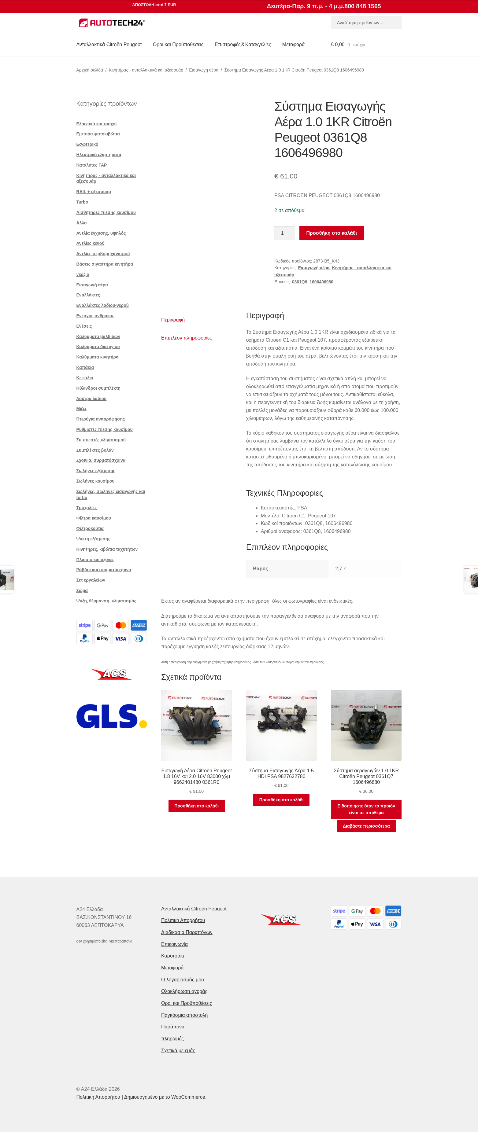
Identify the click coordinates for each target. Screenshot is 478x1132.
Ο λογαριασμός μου (182, 979)
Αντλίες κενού (90, 243)
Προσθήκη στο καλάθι (331, 233)
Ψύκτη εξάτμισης (93, 538)
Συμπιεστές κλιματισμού (101, 439)
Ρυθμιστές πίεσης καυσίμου (104, 429)
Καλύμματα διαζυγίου (98, 346)
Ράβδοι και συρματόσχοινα (103, 569)
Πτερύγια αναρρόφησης (100, 419)
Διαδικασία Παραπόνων (187, 932)
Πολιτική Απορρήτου (183, 920)
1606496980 (321, 281)
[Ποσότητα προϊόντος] (284, 233)
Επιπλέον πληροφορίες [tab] (186, 337)
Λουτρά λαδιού (91, 398)
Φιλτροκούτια (90, 528)
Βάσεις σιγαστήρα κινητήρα (104, 264)
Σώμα (82, 590)
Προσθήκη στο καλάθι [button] (196, 805)
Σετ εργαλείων (91, 580)
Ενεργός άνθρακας (95, 315)
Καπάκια (85, 367)
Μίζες (81, 408)
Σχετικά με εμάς (178, 1050)
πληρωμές (172, 1038)
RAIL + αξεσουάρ (93, 191)
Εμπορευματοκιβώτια (98, 133)
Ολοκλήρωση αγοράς (184, 991)
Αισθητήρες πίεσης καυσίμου (106, 212)
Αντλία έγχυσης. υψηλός (101, 233)
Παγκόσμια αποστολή (184, 1015)
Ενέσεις (84, 326)
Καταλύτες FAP (91, 165)
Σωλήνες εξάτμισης (96, 470)
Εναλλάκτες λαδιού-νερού (102, 305)
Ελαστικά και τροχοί (96, 123)
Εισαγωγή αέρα (203, 70)
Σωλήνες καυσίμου (95, 481)
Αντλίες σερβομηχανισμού (103, 253)
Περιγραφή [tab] (173, 319)
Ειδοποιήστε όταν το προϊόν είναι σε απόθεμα (366, 809)
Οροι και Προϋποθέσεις (178, 44)
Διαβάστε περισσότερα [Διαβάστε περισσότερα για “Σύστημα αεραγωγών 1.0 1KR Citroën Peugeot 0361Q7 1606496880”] (366, 826)
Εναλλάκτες (88, 294)
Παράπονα (172, 1026)
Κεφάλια (85, 377)
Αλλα (81, 222)
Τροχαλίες (86, 507)
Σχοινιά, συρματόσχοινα (101, 460)
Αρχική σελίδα (89, 70)
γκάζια (82, 274)
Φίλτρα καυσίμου (93, 518)
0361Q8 (299, 281)
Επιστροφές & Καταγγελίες (243, 44)
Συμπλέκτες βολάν (95, 450)
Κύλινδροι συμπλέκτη (98, 388)
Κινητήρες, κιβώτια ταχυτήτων (107, 549)
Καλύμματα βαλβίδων (98, 336)
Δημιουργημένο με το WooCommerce (164, 1097)
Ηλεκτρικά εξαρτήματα (98, 154)
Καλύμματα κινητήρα (97, 357)
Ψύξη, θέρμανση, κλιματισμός (106, 600)
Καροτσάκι (172, 955)
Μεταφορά (293, 44)
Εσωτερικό (87, 144)
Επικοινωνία (174, 944)
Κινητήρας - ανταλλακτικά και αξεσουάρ (146, 70)
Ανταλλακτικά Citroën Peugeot (109, 44)
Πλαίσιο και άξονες (95, 559)
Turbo (82, 202)
